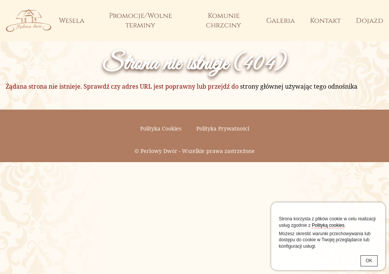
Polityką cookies (328, 225)
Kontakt (325, 20)
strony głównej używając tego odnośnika (298, 86)
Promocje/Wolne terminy (140, 20)
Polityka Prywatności (222, 128)
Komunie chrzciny (223, 20)
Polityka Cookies (160, 128)
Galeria (280, 20)
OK (369, 260)
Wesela (71, 20)
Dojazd (369, 20)
